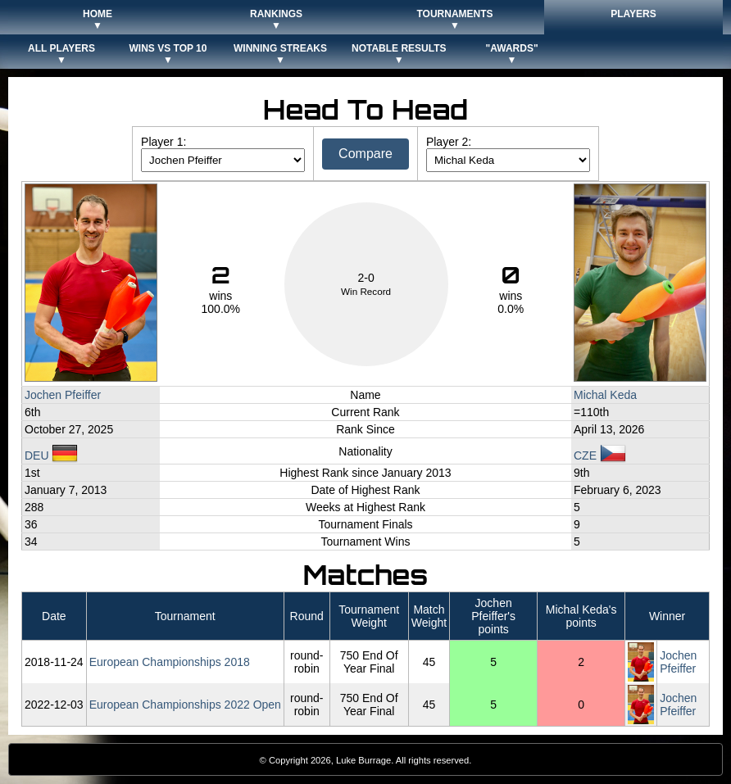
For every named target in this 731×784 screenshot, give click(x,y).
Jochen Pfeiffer (63, 394)
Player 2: (448, 141)
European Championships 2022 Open (185, 704)
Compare (365, 154)
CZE (600, 455)
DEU (51, 455)
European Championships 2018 (169, 661)
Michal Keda (605, 394)
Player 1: (163, 141)
